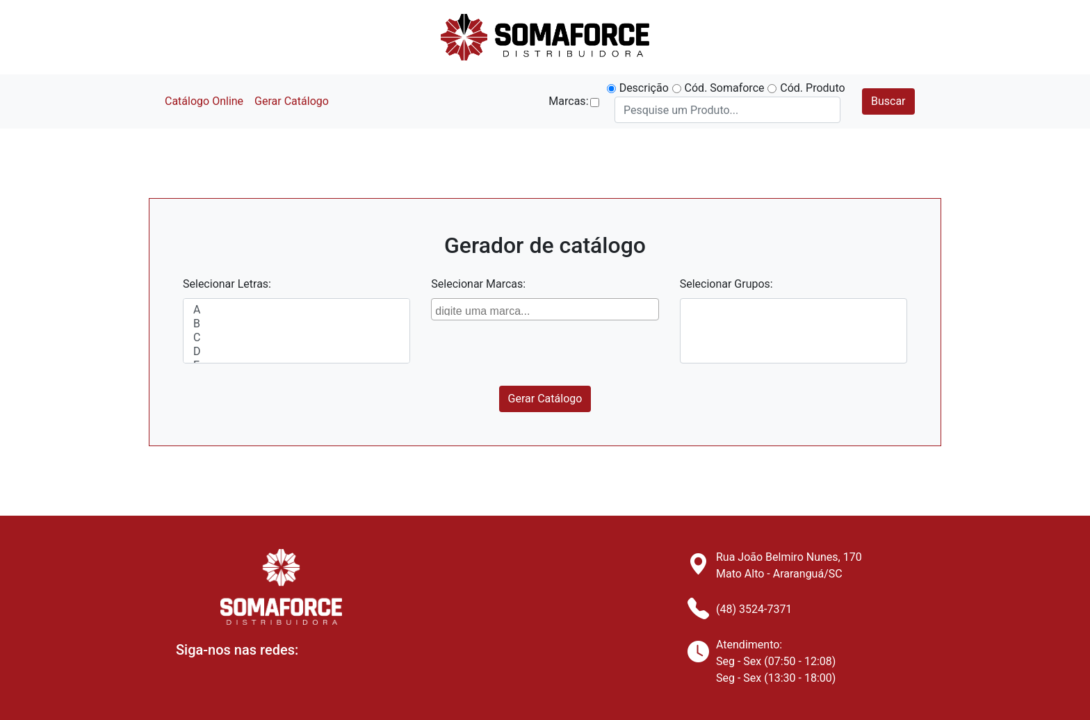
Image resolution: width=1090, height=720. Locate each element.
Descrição (644, 88)
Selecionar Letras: (227, 284)
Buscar (888, 101)
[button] (594, 102)
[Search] (727, 110)
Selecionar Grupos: (726, 284)
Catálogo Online (204, 101)
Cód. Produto (812, 88)
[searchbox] (546, 309)
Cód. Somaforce (725, 88)
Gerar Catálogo (291, 101)
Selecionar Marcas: (478, 284)
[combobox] (544, 309)
